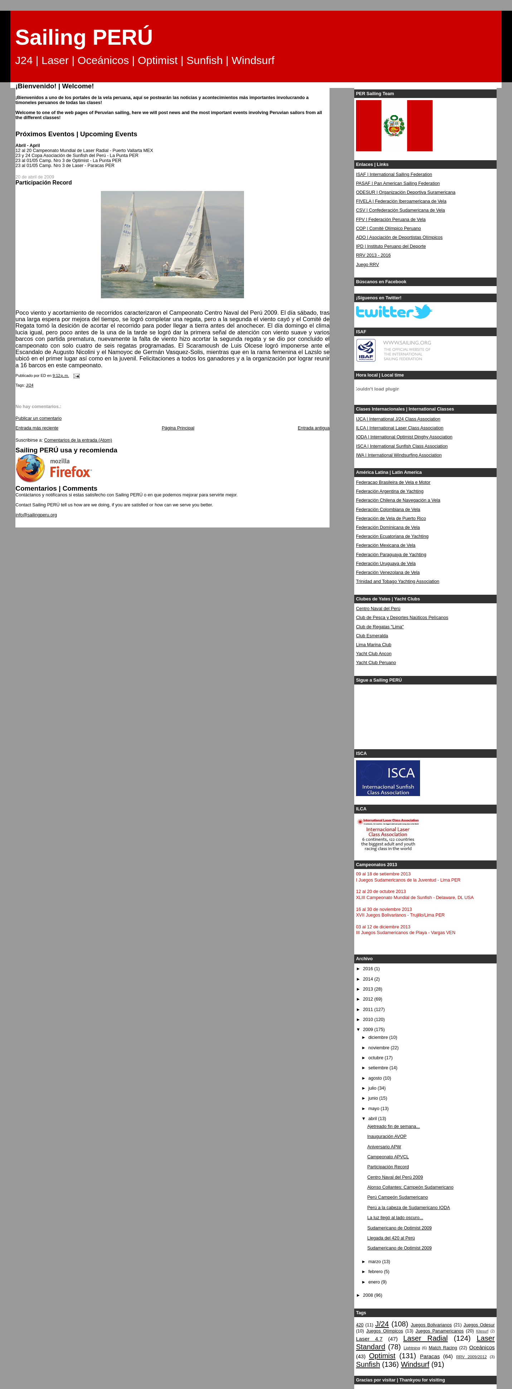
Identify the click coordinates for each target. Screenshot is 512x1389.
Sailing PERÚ (84, 37)
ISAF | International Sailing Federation (394, 174)
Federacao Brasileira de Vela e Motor (393, 482)
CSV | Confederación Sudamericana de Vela (400, 210)
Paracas (430, 1356)
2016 (368, 968)
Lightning (412, 1348)
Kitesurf (482, 1331)
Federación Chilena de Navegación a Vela (398, 500)
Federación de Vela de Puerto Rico (391, 518)
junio (374, 1098)
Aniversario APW (384, 1146)
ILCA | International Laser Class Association (399, 428)
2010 (368, 1019)
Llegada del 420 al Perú (391, 1238)
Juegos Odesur (478, 1324)
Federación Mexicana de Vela (385, 545)
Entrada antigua (314, 428)
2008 (368, 1295)
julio (373, 1088)
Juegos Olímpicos (384, 1331)
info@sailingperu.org (36, 514)
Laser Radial (425, 1338)
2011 (368, 1009)
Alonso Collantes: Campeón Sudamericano (410, 1187)
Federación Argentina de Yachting (390, 491)
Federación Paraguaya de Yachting (391, 554)
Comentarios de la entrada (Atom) (78, 440)
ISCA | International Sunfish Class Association (402, 446)
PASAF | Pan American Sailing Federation (398, 183)
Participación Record (388, 1166)
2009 (368, 1029)
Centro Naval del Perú (378, 608)
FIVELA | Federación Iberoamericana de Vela (401, 201)
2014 (368, 979)
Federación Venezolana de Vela (388, 572)
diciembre (379, 1037)
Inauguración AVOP (386, 1136)
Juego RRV (367, 264)
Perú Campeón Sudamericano (397, 1197)
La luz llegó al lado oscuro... (395, 1217)
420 (360, 1324)
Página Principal (178, 428)
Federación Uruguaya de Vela (386, 563)
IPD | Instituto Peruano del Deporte (391, 246)
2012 (368, 999)
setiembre (379, 1067)
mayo (375, 1108)
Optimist (382, 1356)
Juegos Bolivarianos (431, 1324)
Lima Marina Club (373, 644)
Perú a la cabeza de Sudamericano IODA (408, 1207)
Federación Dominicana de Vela (388, 527)
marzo (375, 1261)
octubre (377, 1057)
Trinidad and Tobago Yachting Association (397, 581)
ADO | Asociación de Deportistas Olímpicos (399, 237)
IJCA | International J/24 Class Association (398, 419)
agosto (376, 1078)
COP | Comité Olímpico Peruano (388, 228)
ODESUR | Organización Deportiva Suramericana (405, 192)
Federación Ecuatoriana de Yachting (392, 536)
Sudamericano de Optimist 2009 (399, 1228)
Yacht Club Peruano (376, 662)
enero (375, 1282)
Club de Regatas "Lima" (380, 626)
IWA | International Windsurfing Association (399, 455)
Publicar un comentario (38, 418)
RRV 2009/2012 (471, 1357)
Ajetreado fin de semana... (393, 1126)
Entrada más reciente (36, 428)
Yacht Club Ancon (373, 653)
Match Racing (443, 1347)
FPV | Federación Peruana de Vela (391, 219)
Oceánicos (481, 1347)
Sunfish (368, 1364)
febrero (376, 1271)
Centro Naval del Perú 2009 (395, 1177)
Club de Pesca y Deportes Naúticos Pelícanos (402, 617)
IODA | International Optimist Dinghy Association (404, 437)
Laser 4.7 (369, 1339)
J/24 (30, 385)
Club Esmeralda (372, 635)
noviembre (380, 1047)
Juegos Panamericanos (439, 1331)
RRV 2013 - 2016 (373, 255)
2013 (368, 989)
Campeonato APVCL (388, 1156)
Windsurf (415, 1364)
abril (373, 1118)
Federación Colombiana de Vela (388, 509)
